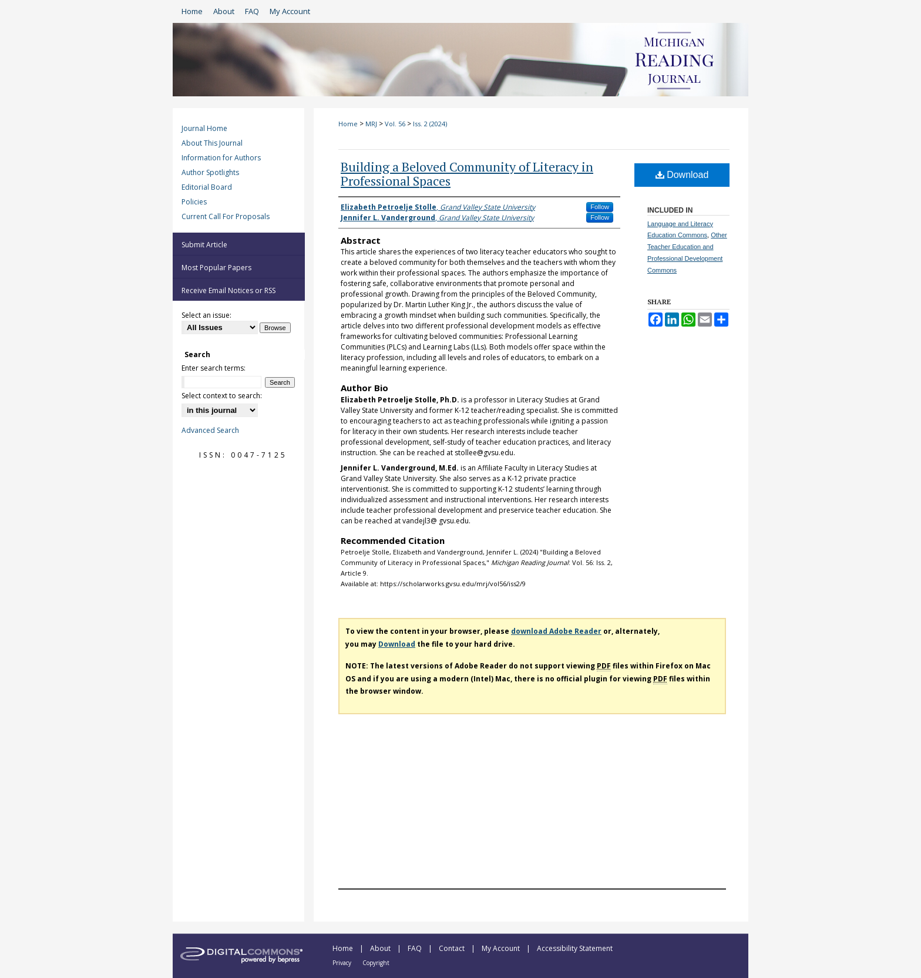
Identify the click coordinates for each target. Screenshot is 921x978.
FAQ (415, 948)
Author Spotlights (210, 172)
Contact (452, 948)
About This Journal (212, 143)
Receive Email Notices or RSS (228, 290)
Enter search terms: (213, 368)
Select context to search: (221, 396)
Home (348, 123)
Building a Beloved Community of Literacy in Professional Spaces (467, 173)
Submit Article (204, 245)
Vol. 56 (395, 123)
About (381, 948)
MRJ (371, 123)
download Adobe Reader (556, 631)
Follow (599, 206)
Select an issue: (206, 315)
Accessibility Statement (575, 948)
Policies (194, 202)
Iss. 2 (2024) (430, 123)
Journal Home (204, 128)
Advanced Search (210, 430)
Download (682, 175)
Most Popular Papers (216, 268)
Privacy (342, 963)
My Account (502, 948)
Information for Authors (221, 158)
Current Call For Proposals (225, 216)
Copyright (375, 963)
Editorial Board (206, 187)
